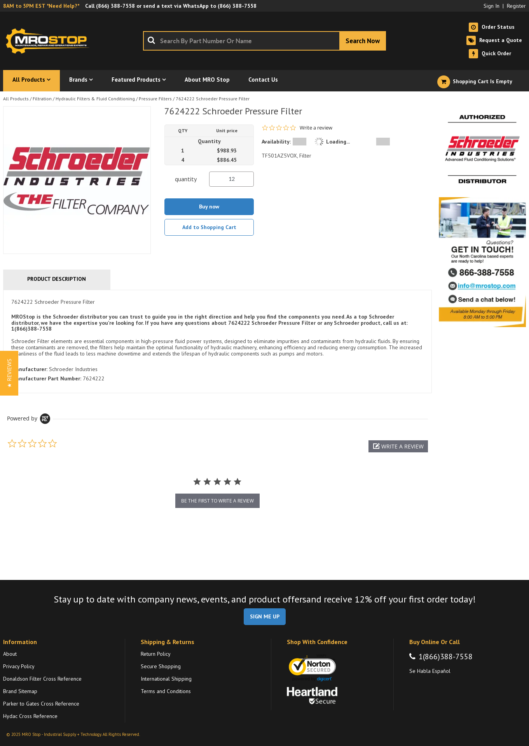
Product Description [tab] (56, 278)
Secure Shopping (161, 666)
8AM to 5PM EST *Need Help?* (41, 6)
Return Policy (156, 653)
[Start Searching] (362, 41)
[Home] (49, 40)
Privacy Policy (19, 666)
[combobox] (264, 41)
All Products (16, 99)
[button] (398, 446)
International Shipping (166, 678)
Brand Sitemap (20, 691)
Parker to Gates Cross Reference (41, 703)
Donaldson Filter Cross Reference (42, 678)
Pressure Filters (155, 99)
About (10, 653)
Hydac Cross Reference (30, 716)
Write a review (316, 127)
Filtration (42, 99)
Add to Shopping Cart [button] (209, 227)
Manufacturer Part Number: (46, 378)
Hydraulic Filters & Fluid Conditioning (95, 99)
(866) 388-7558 (115, 6)
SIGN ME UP (264, 616)
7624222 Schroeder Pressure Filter (213, 99)
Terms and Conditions (166, 691)
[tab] (217, 342)
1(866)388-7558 (446, 656)
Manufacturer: (29, 369)
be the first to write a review (217, 500)
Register (516, 6)
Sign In (491, 6)
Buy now (209, 206)
